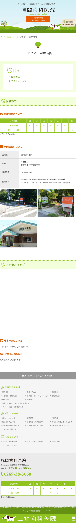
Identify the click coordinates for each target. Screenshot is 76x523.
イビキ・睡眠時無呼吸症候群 (12, 407)
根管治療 (5, 400)
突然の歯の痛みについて (60, 426)
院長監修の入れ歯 (8, 422)
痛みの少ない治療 (8, 418)
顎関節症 (30, 400)
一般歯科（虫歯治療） (10, 396)
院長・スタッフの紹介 (35, 442)
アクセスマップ (18, 81)
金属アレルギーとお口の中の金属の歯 (15, 403)
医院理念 (30, 418)
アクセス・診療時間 (9, 442)
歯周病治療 (56, 396)
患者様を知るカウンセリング (62, 422)
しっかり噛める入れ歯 (35, 426)
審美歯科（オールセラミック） (38, 396)
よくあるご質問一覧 (9, 429)
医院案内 (15, 77)
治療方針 (55, 418)
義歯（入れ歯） (32, 392)
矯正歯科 (5, 392)
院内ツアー (56, 442)
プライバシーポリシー (10, 445)
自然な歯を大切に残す (35, 422)
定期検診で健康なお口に (11, 426)
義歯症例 (55, 392)
